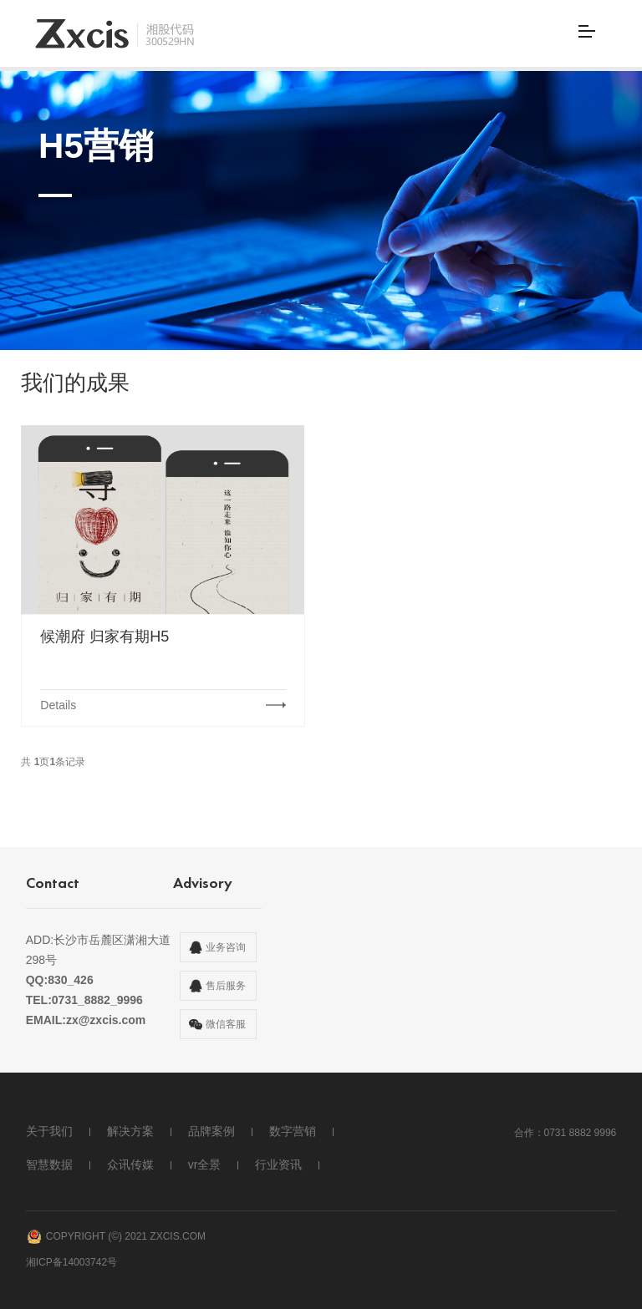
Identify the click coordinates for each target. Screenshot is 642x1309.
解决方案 (130, 1131)
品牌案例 (211, 1131)
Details (58, 705)
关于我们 (49, 1131)
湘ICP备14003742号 (71, 1254)
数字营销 (292, 1131)
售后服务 (226, 986)
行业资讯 (278, 1164)
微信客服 (226, 1024)
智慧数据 (49, 1164)
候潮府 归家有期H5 (104, 636)
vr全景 (205, 1164)
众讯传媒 (130, 1164)
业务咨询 (226, 947)
